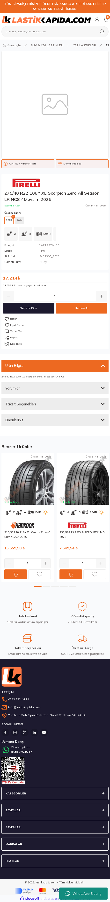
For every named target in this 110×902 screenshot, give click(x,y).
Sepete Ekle (28, 308)
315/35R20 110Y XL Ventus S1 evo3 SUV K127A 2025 (27, 535)
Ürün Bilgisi (14, 365)
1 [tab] (38, 586)
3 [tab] (55, 586)
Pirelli (42, 251)
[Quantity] (55, 296)
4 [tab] (64, 586)
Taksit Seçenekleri (20, 404)
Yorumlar (12, 388)
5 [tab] (72, 586)
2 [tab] (46, 586)
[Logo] (46, 19)
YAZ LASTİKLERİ (49, 245)
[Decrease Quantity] (8, 296)
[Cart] (106, 19)
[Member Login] (97, 19)
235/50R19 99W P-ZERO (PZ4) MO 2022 (82, 535)
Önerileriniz (14, 420)
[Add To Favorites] (55, 318)
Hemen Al (81, 308)
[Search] (55, 31)
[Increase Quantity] (101, 296)
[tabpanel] (27, 517)
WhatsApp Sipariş (83, 893)
